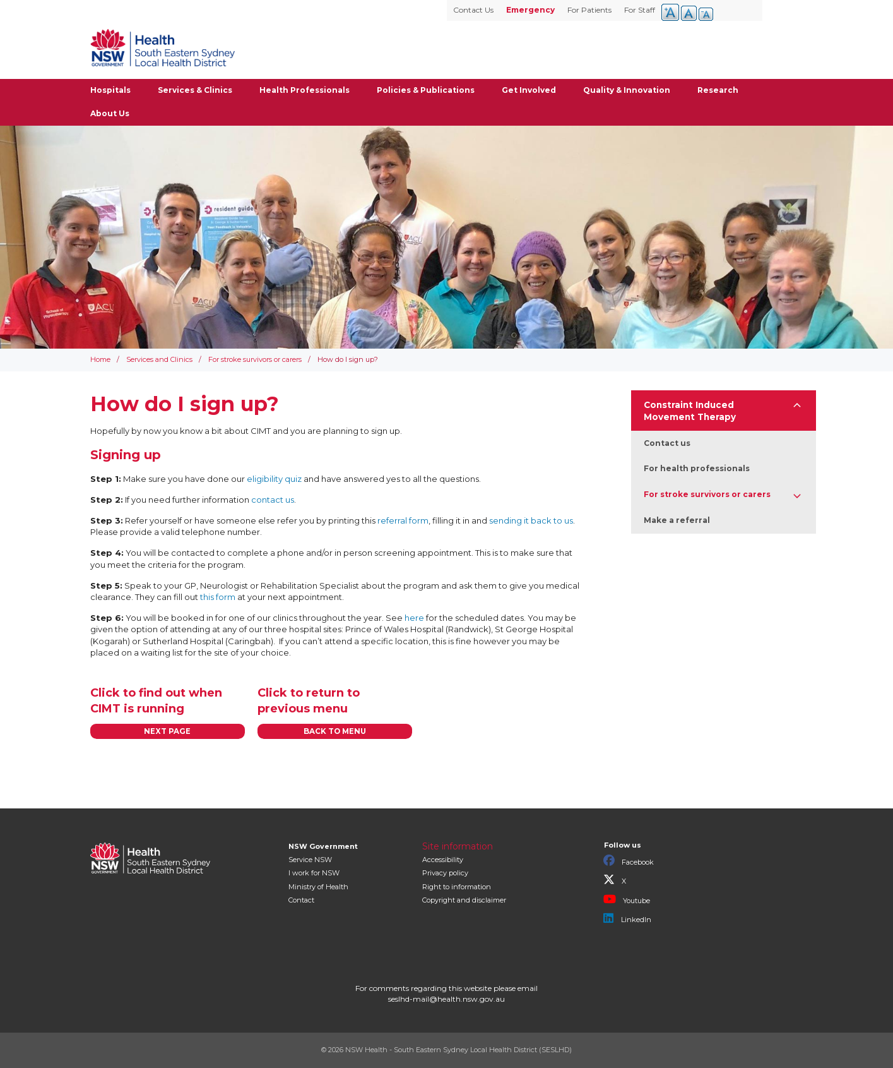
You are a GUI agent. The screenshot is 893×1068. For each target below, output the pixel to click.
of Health (318, 886)
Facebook (628, 861)
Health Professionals (304, 90)
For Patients (589, 10)
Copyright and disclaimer (464, 900)
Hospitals (110, 90)
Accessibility (442, 859)
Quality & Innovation (626, 90)
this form (218, 597)
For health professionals (697, 468)
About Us (109, 113)
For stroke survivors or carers (255, 359)
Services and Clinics (159, 359)
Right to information (456, 886)
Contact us (667, 443)
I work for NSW (314, 872)
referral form (403, 520)
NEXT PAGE (167, 731)
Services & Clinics (195, 90)
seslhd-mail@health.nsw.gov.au (446, 999)
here (414, 618)
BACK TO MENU (335, 731)
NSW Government (323, 846)
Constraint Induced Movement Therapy (690, 411)
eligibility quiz (275, 479)
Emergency (530, 10)
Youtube (626, 899)
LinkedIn (627, 918)
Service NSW (310, 859)
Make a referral (677, 520)
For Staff (639, 10)
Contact (301, 900)
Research (717, 90)
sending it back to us (531, 520)
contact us (272, 500)
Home (100, 359)
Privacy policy (445, 872)
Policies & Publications (426, 90)
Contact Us (473, 10)
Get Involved (529, 90)
